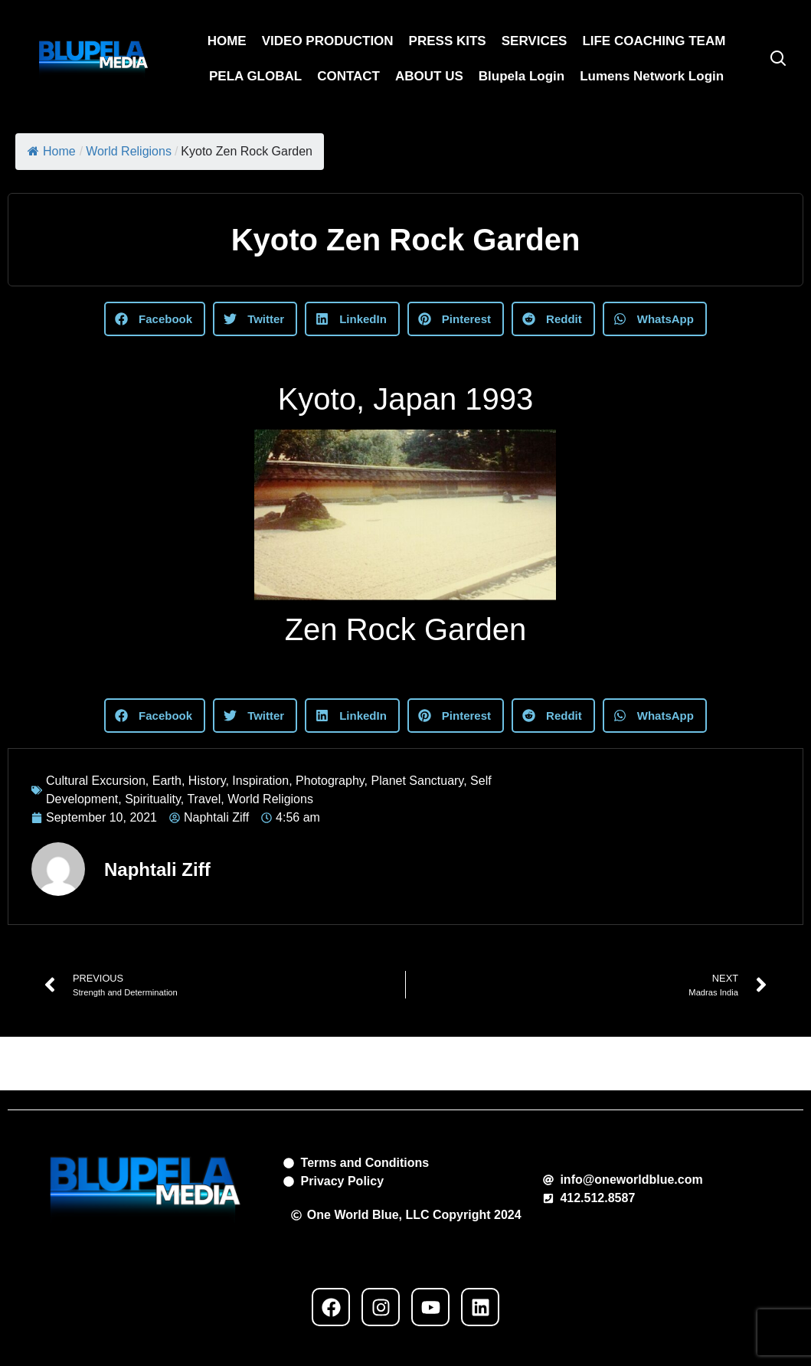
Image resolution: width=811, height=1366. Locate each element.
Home (52, 151)
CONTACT (348, 76)
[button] (154, 319)
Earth (166, 780)
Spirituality (153, 799)
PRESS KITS (447, 41)
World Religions (129, 151)
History (207, 780)
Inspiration (260, 780)
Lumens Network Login (652, 76)
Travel (204, 799)
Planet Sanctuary (417, 780)
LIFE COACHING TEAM (653, 41)
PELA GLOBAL (255, 76)
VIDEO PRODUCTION (328, 41)
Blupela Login (521, 76)
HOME (227, 41)
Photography (330, 780)
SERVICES (534, 41)
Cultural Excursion (96, 780)
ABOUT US (429, 76)
